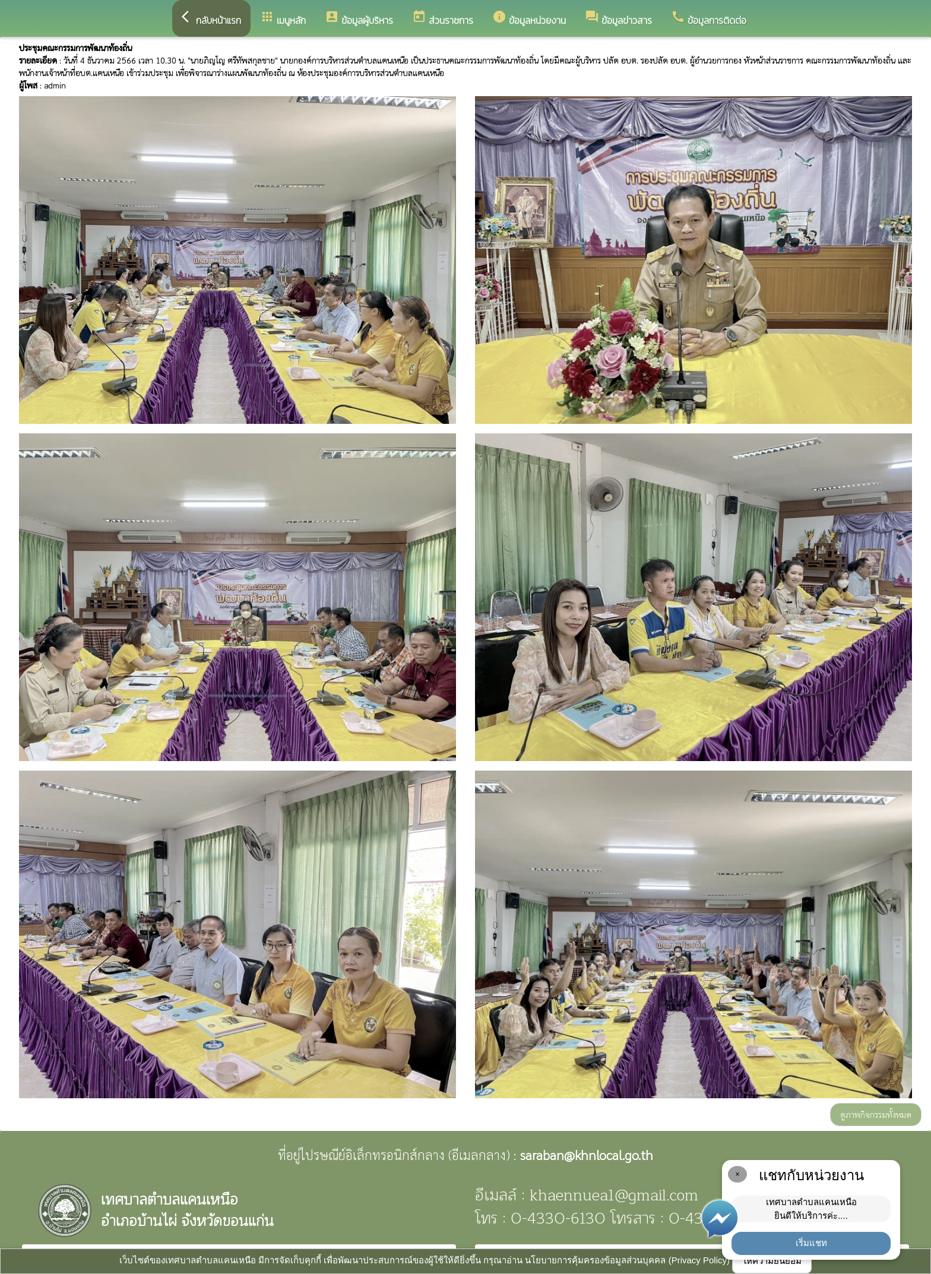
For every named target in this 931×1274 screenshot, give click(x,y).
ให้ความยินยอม (772, 1261)
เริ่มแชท (811, 1243)
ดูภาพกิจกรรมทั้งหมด (875, 1114)
